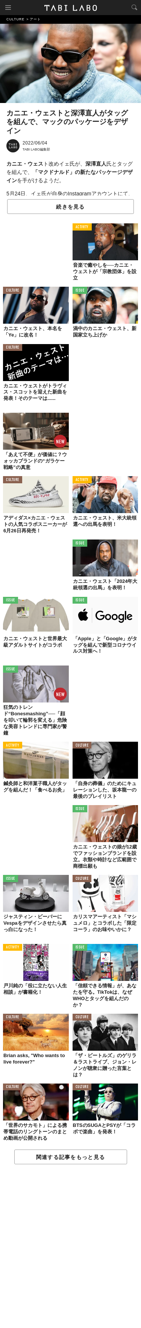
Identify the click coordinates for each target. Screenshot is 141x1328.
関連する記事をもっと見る (70, 1157)
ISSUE (80, 291)
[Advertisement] (70, 1246)
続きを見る (70, 207)
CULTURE (12, 291)
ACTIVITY (82, 227)
